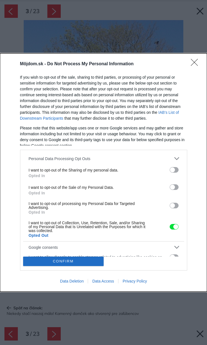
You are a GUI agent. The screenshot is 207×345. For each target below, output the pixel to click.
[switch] (174, 170)
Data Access (103, 281)
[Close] (196, 64)
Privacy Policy (135, 281)
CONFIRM (63, 261)
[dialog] (103, 172)
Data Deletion (72, 281)
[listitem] (104, 158)
